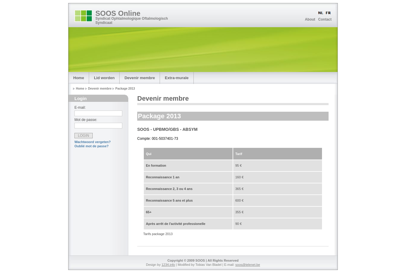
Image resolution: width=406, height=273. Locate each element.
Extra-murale (176, 78)
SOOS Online (118, 13)
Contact (325, 19)
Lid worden (104, 78)
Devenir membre (139, 78)
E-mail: (80, 107)
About (310, 19)
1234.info (168, 264)
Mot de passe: (85, 120)
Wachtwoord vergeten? (92, 142)
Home (78, 78)
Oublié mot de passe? (91, 146)
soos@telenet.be (247, 264)
